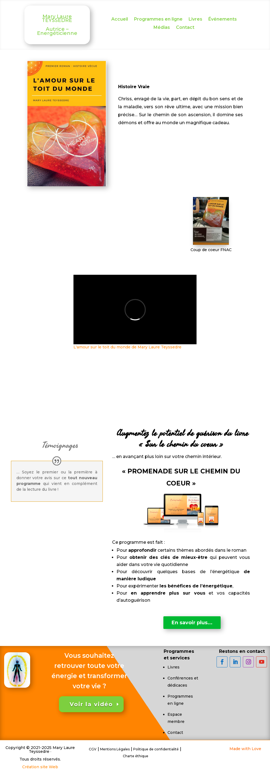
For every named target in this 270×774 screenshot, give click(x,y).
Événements (222, 19)
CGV (92, 749)
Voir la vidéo (91, 704)
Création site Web (40, 766)
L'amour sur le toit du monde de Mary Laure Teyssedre (127, 347)
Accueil (119, 19)
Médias (162, 28)
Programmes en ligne (158, 19)
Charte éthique (135, 756)
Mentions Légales (115, 749)
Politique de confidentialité (156, 749)
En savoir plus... (192, 623)
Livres (195, 19)
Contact (185, 28)
